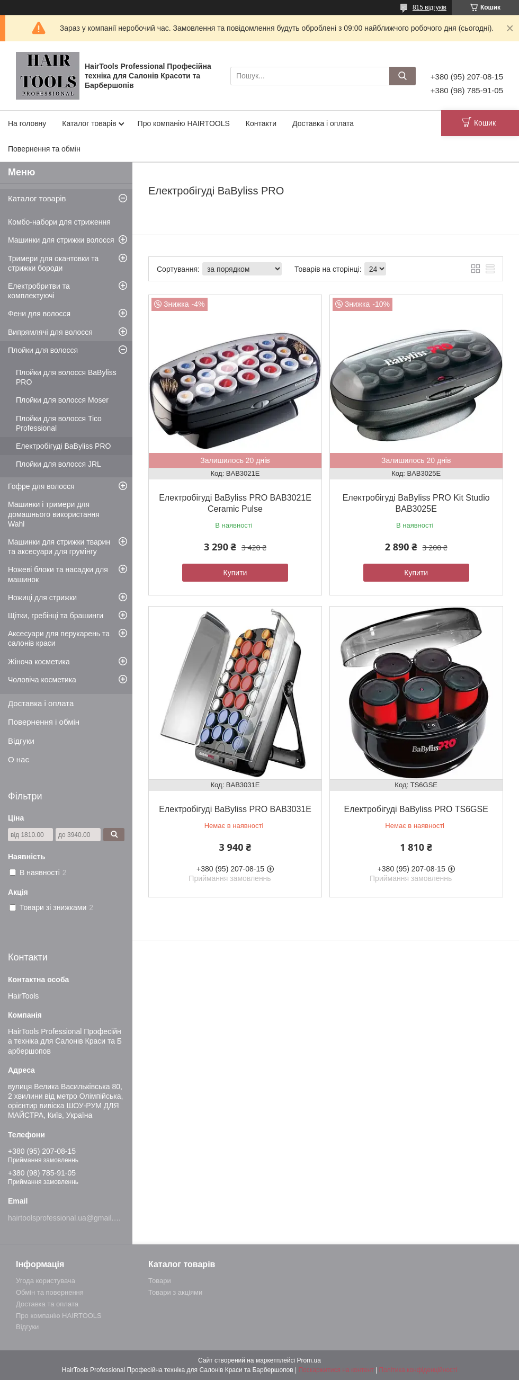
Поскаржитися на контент (335, 1370)
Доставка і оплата (323, 123)
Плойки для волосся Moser (62, 400)
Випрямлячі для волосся (50, 332)
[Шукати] (402, 76)
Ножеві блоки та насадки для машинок (58, 574)
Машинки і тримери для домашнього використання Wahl (54, 514)
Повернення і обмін (43, 721)
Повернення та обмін (44, 149)
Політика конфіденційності (418, 1370)
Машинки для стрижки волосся (61, 240)
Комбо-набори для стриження (59, 222)
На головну (27, 123)
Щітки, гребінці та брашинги (55, 615)
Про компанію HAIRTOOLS (184, 123)
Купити (235, 572)
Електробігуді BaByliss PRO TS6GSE (416, 809)
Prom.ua (309, 1360)
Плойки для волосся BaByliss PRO (66, 377)
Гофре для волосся (41, 486)
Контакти (261, 123)
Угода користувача (45, 1281)
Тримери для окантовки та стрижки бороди (53, 263)
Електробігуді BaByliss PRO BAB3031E (235, 809)
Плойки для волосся (43, 350)
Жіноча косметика (39, 661)
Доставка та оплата (47, 1304)
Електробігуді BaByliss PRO (63, 446)
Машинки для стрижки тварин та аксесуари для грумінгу (59, 547)
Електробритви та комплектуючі (39, 291)
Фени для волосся (39, 313)
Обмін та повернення (50, 1292)
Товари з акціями (175, 1292)
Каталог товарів (89, 123)
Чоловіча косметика (42, 679)
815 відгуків (429, 7)
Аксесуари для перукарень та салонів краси (59, 638)
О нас (18, 759)
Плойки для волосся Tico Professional (59, 423)
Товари (159, 1281)
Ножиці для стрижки (42, 597)
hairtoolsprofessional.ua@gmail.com (68, 1218)
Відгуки (21, 740)
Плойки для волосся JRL (58, 464)
